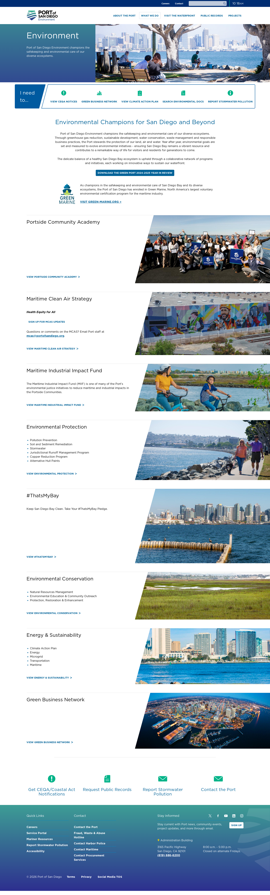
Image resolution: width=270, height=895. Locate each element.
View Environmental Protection (52, 473)
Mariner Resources (40, 839)
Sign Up (236, 825)
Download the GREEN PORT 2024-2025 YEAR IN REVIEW (135, 173)
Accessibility (36, 851)
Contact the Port (86, 827)
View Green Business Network (50, 742)
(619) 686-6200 (168, 855)
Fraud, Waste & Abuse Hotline (89, 835)
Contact (179, 3)
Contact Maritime (86, 849)
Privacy (86, 877)
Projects (234, 15)
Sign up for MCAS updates (46, 322)
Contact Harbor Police (89, 843)
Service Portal (36, 833)
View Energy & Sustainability (49, 677)
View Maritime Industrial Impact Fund (55, 405)
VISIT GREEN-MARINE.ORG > (100, 202)
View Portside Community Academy (53, 277)
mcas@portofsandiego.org (45, 336)
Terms (71, 877)
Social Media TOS (110, 877)
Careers (165, 3)
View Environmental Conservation (54, 613)
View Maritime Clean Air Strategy (52, 348)
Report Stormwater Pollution (47, 845)
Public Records (212, 15)
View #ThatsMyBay (41, 557)
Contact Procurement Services (89, 858)
